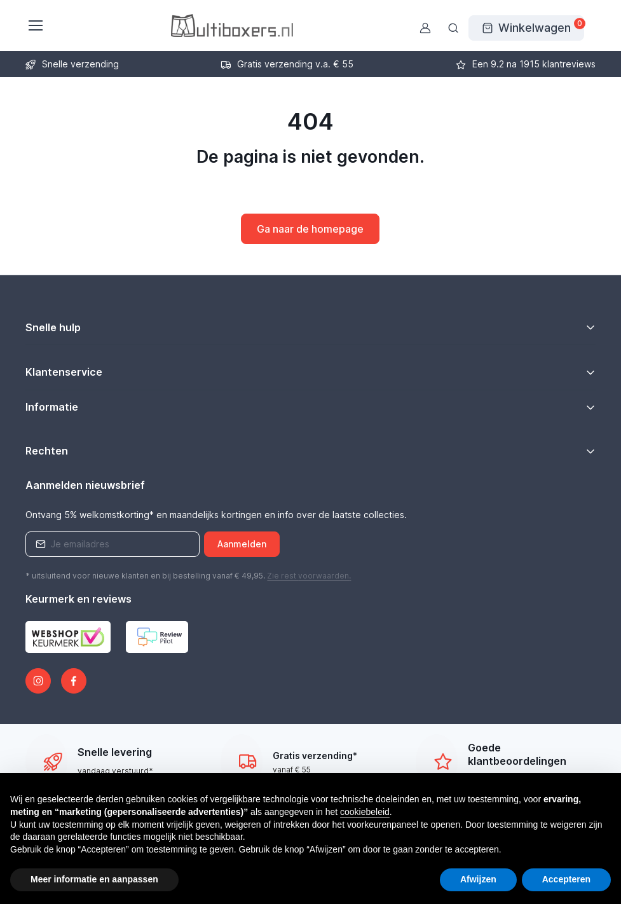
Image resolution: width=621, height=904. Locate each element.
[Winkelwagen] (526, 28)
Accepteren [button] (566, 879)
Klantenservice (63, 372)
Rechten (46, 450)
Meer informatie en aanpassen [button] (94, 879)
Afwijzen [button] (478, 879)
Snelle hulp (53, 327)
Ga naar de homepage (310, 229)
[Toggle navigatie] (34, 25)
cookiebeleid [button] (365, 812)
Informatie (51, 407)
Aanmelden (241, 543)
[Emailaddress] (112, 544)
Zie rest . (309, 575)
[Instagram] (38, 681)
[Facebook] (73, 681)
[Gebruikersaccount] (425, 28)
